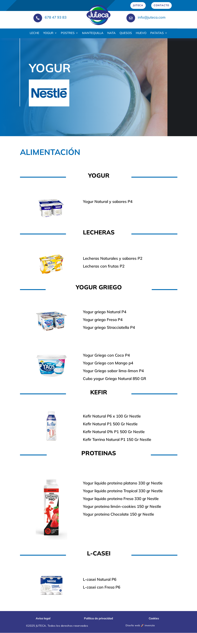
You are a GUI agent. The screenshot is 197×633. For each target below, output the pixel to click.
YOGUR (48, 33)
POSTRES (68, 33)
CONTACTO (161, 5)
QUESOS (126, 33)
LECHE (34, 33)
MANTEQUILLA (92, 33)
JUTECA (138, 5)
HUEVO (141, 33)
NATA (111, 33)
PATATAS (157, 33)
